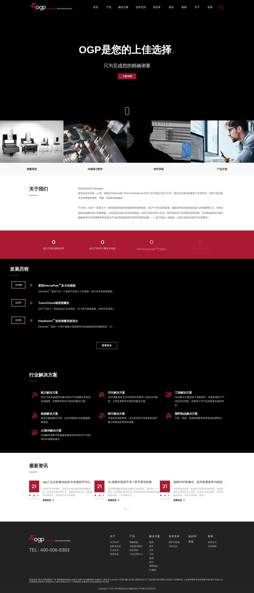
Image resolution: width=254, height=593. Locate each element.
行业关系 (114, 550)
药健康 (98, 579)
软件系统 (134, 550)
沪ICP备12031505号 (146, 588)
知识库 (157, 7)
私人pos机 (112, 579)
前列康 (106, 582)
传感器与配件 (136, 546)
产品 (108, 7)
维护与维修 (174, 542)
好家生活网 (76, 579)
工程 (151, 554)
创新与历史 (115, 546)
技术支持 (141, 7)
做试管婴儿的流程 (164, 579)
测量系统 (134, 542)
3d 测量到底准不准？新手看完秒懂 (130, 482)
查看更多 (107, 345)
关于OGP (114, 542)
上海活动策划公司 (62, 582)
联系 (210, 7)
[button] (125, 509)
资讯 (171, 7)
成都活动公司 (141, 579)
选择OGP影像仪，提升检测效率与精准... (199, 482)
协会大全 (219, 579)
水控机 (131, 579)
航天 (151, 546)
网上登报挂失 (48, 582)
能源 (151, 558)
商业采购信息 (96, 582)
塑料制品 (153, 566)
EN (221, 7)
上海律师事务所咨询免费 (195, 579)
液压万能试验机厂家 (47, 579)
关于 (197, 7)
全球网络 (212, 546)
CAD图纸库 (178, 579)
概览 (151, 542)
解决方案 (123, 7)
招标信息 (210, 579)
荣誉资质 (114, 554)
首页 (95, 7)
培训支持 (173, 546)
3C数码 (152, 570)
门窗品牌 (152, 579)
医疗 (151, 562)
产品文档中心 (136, 554)
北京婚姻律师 (88, 579)
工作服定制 (76, 582)
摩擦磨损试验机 (64, 579)
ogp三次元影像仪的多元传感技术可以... (67, 482)
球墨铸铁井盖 (35, 582)
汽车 (151, 550)
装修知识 (86, 582)
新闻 (184, 7)
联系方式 (212, 542)
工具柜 (104, 579)
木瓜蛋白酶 (123, 579)
